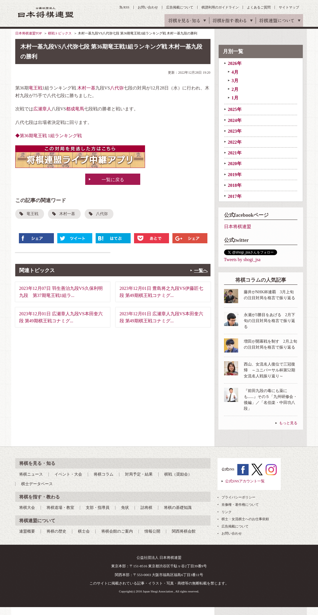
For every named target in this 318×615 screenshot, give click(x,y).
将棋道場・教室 (60, 507)
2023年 (235, 131)
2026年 (235, 63)
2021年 (235, 152)
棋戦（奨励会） (178, 474)
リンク (226, 512)
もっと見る (288, 423)
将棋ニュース (31, 474)
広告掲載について (179, 7)
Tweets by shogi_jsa (242, 259)
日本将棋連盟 (237, 226)
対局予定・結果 (139, 474)
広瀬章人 (42, 108)
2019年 (235, 174)
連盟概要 (27, 531)
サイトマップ (289, 7)
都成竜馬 (75, 108)
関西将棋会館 (184, 531)
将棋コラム (103, 474)
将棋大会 (27, 507)
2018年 (235, 185)
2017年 (235, 196)
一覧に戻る (113, 179)
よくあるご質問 (259, 7)
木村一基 (86, 88)
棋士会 (84, 531)
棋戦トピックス (60, 33)
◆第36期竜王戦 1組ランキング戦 (48, 135)
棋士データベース (37, 484)
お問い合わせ (148, 7)
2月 (235, 89)
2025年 (235, 109)
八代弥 (117, 88)
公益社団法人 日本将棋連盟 (46, 12)
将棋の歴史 (56, 531)
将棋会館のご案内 (117, 531)
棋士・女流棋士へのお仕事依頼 (245, 519)
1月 (235, 97)
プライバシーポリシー (238, 497)
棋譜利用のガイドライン (220, 7)
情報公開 (152, 531)
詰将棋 (146, 507)
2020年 (235, 163)
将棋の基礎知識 (178, 507)
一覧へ (201, 270)
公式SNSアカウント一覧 (245, 481)
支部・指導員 (97, 507)
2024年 (235, 120)
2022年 (235, 142)
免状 (125, 507)
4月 (235, 72)
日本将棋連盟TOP (28, 33)
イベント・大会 (68, 474)
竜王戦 (35, 88)
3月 (235, 80)
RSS (126, 7)
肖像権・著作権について (240, 505)
